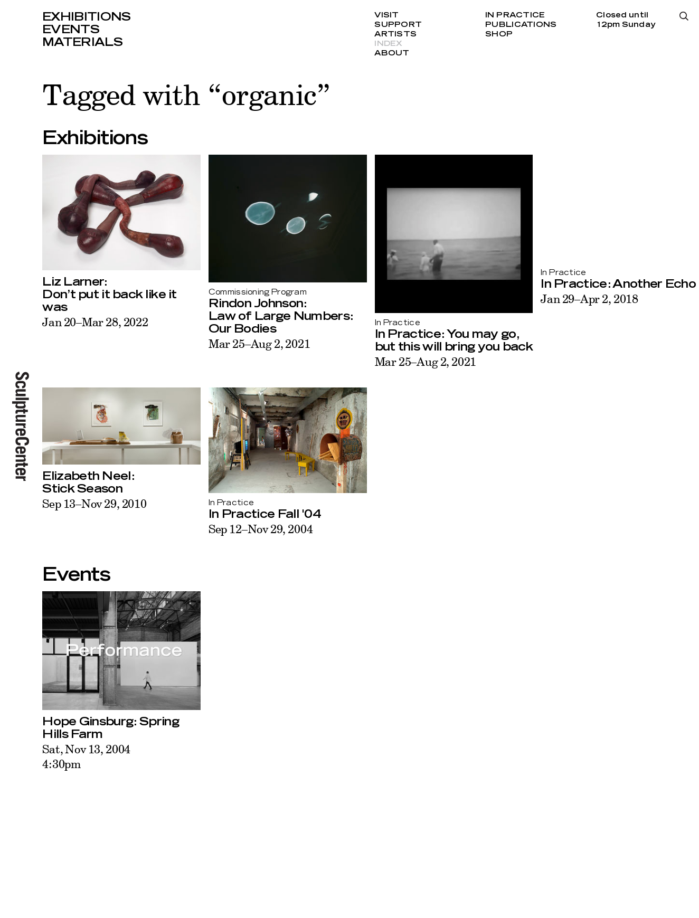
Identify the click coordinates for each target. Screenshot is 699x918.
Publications (520, 25)
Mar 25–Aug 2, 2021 (259, 343)
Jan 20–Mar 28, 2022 (95, 321)
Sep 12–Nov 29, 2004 (261, 528)
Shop (499, 34)
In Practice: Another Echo (618, 284)
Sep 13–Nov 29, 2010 (94, 503)
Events (70, 29)
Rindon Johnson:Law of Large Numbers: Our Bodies (281, 316)
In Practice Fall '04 (264, 514)
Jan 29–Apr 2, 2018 (589, 298)
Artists (395, 34)
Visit (386, 15)
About (391, 53)
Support (398, 25)
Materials (82, 42)
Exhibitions (86, 17)
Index (388, 44)
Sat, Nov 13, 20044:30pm (86, 756)
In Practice (515, 15)
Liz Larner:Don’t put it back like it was (109, 294)
